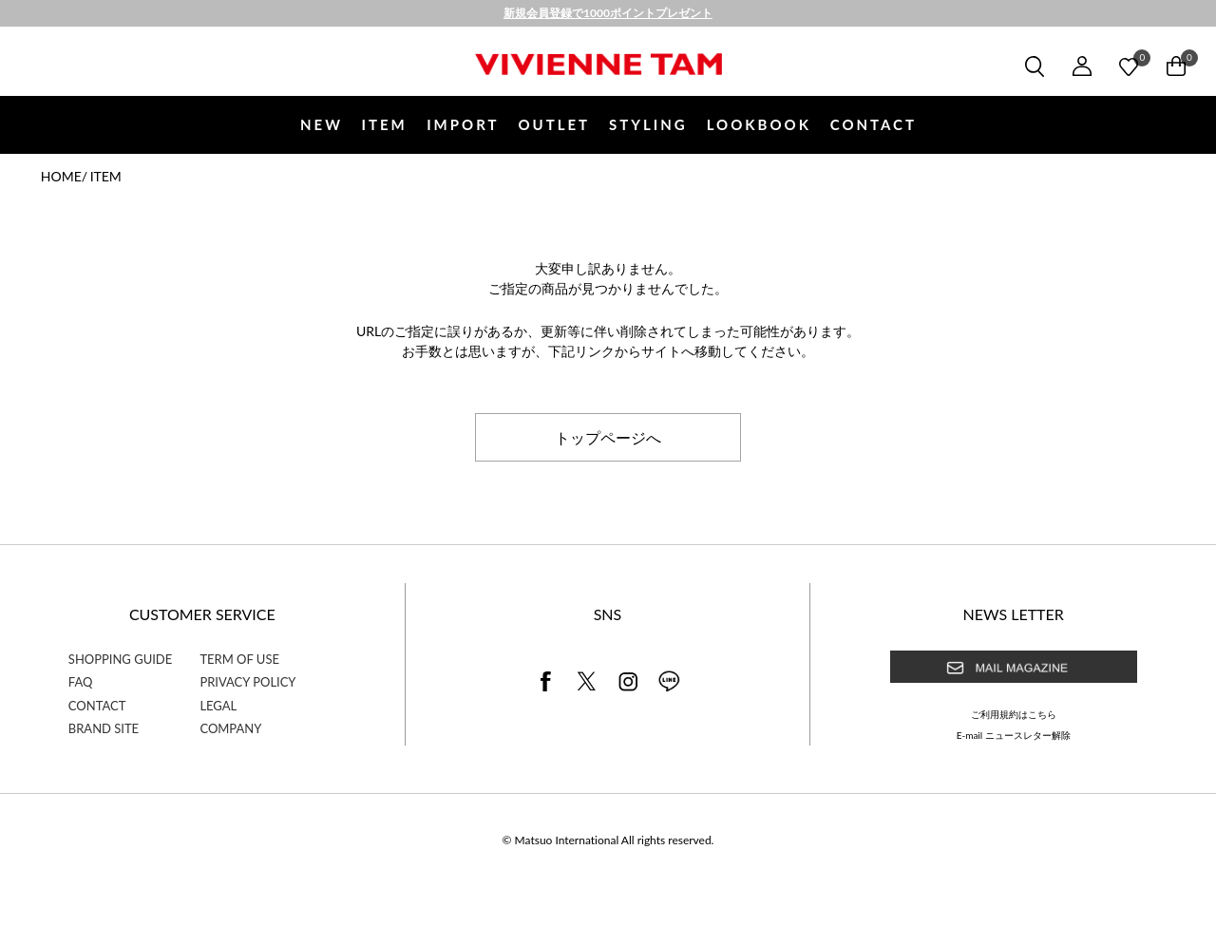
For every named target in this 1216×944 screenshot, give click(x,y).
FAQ (80, 681)
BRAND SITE (103, 728)
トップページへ (608, 436)
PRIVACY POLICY (247, 681)
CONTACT (873, 124)
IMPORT (463, 124)
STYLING (648, 124)
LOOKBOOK (759, 124)
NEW (321, 124)
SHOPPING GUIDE (120, 659)
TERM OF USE (239, 659)
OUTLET (554, 124)
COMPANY (230, 728)
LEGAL (218, 705)
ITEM (384, 124)
